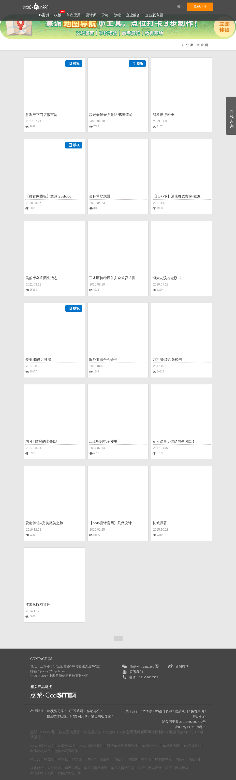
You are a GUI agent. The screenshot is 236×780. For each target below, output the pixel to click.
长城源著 (160, 523)
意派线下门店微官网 (41, 115)
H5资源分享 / (57, 711)
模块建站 (36, 768)
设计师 (91, 15)
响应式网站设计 (149, 768)
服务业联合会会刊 (103, 360)
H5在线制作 (192, 745)
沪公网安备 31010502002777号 (184, 722)
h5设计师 (194, 759)
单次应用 (73, 15)
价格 (105, 15)
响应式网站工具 (122, 768)
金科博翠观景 (99, 196)
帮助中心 (199, 716)
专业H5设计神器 (38, 360)
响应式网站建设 (95, 768)
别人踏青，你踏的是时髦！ (174, 441)
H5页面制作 (171, 745)
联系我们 (136, 672)
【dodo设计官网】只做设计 (110, 523)
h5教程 (49, 759)
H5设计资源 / (164, 711)
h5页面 (77, 759)
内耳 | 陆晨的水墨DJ (41, 441)
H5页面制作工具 (113, 732)
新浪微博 (182, 666)
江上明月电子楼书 (103, 441)
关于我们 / (132, 711)
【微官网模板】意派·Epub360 (48, 196)
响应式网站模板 (176, 768)
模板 (57, 15)
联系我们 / (182, 711)
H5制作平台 (150, 745)
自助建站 (54, 768)
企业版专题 (154, 15)
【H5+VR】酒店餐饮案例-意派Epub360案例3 (177, 197)
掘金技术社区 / (58, 716)
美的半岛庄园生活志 (41, 278)
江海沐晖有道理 (37, 605)
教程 (117, 15)
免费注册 (200, 6)
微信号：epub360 (144, 666)
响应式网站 (73, 768)
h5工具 (35, 759)
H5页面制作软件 (91, 745)
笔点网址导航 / (102, 716)
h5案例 (132, 759)
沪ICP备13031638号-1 (190, 727)
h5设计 (118, 759)
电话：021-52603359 (143, 677)
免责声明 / (198, 711)
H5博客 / (147, 711)
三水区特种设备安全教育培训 (112, 278)
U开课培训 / (77, 711)
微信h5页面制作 (66, 751)
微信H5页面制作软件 (122, 745)
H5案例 (43, 15)
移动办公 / (94, 711)
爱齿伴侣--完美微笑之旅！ (46, 523)
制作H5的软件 (40, 751)
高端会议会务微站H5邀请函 (110, 115)
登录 (180, 6)
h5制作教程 (163, 759)
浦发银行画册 (163, 115)
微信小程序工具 (41, 773)
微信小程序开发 (69, 773)
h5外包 (146, 759)
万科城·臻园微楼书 (167, 360)
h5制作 (91, 759)
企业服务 (133, 15)
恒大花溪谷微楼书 (167, 278)
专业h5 (105, 759)
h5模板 (63, 759)
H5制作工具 (66, 745)
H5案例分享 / (80, 716)
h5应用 (180, 759)
